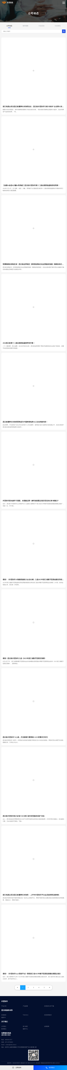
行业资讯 (57, 26)
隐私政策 (23, 1063)
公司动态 (9, 26)
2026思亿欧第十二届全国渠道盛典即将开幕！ (19, 343)
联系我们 (3, 1029)
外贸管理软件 (48, 1015)
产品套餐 (25, 1006)
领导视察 (25, 26)
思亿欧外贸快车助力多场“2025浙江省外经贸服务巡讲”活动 (23, 816)
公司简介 (3, 1026)
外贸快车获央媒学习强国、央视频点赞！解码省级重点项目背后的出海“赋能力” (31, 501)
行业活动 (41, 26)
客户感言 (25, 1026)
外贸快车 (3, 1015)
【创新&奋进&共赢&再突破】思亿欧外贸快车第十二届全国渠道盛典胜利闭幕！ (31, 185)
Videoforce (25, 1015)
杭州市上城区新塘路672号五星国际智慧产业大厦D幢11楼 (21, 1047)
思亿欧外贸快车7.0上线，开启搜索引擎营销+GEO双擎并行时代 (25, 737)
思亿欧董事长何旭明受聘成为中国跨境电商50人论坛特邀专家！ (25, 422)
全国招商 (46, 1026)
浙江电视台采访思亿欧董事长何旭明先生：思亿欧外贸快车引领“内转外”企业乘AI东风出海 (33, 107)
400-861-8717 (8, 1039)
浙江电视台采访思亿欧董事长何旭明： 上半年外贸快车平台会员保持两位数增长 (31, 895)
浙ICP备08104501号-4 (30, 1063)
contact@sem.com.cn (11, 1044)
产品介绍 (3, 1006)
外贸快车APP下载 (49, 1006)
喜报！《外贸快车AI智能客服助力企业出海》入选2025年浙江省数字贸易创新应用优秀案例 (33, 580)
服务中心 (25, 1029)
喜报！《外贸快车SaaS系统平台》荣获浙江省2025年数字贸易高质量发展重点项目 (32, 974)
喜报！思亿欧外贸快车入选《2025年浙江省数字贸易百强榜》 (24, 658)
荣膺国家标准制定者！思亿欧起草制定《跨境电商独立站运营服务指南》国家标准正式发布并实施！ (33, 264)
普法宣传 (38, 1063)
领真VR (3, 1017)
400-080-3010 (5, 1035)
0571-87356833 (9, 1042)
